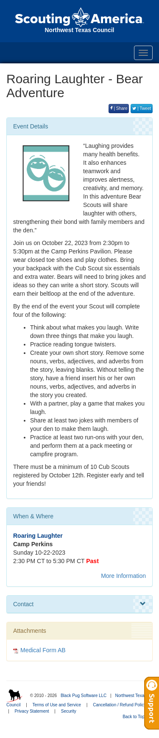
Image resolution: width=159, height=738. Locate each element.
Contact (79, 604)
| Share (119, 108)
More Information (123, 575)
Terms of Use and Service (57, 705)
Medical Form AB (43, 650)
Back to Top (136, 716)
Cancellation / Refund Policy (119, 705)
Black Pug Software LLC (83, 695)
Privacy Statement (31, 711)
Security (68, 711)
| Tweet (141, 108)
